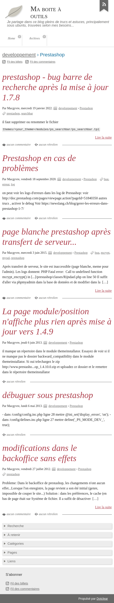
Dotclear (102, 598)
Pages (12, 552)
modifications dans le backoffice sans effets (39, 453)
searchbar (27, 113)
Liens (11, 561)
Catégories (15, 543)
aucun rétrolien (48, 144)
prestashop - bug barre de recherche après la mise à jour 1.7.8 (55, 87)
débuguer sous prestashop (47, 395)
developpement (18, 54)
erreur (5, 184)
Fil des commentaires (42, 61)
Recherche (15, 526)
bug (106, 179)
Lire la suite (103, 137)
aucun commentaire (18, 144)
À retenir (13, 535)
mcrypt (105, 252)
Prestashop (86, 108)
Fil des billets (14, 61)
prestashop (13, 113)
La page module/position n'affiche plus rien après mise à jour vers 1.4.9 (56, 321)
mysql (6, 258)
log (13, 184)
